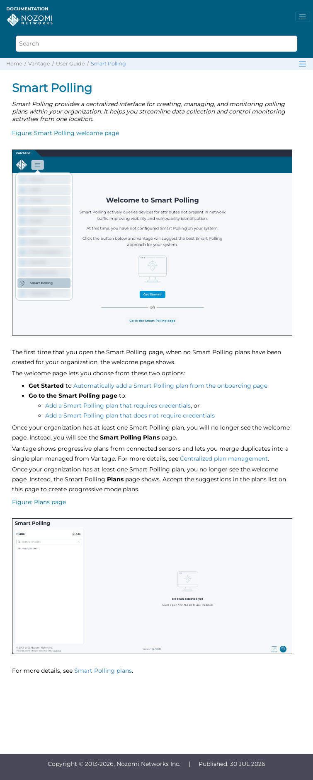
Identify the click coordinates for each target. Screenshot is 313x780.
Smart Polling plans (103, 670)
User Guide (70, 63)
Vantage (39, 63)
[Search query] (157, 44)
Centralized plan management (224, 458)
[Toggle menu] (302, 17)
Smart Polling (108, 63)
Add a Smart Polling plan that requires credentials (118, 405)
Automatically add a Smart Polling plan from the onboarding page (170, 385)
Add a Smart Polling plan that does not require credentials (130, 415)
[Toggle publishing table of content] (302, 64)
